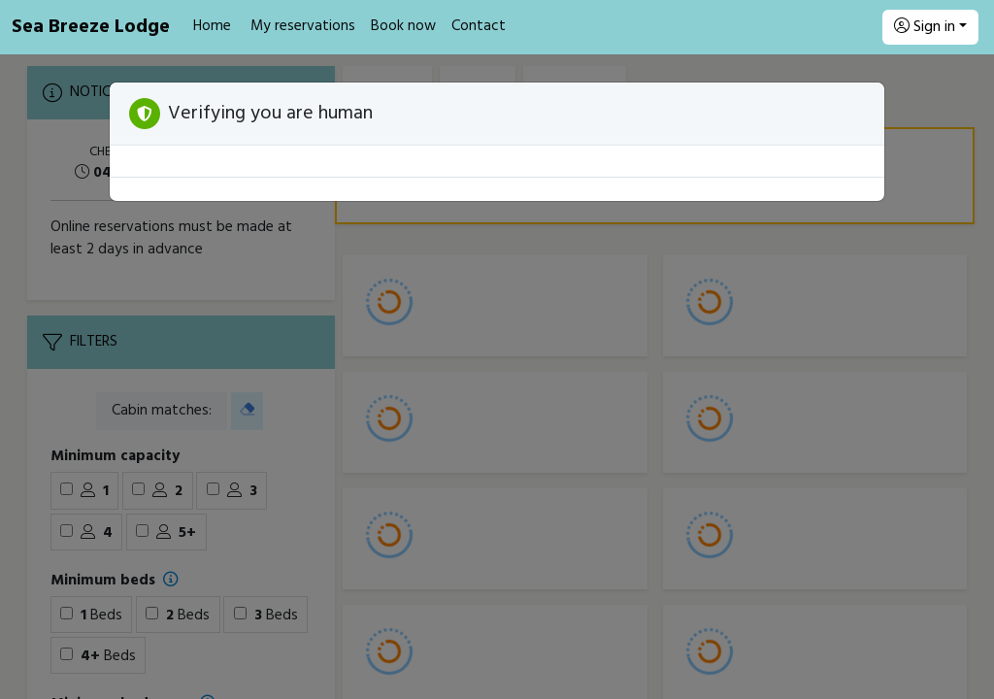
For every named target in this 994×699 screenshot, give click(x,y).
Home (212, 26)
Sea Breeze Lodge (91, 27)
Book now (403, 26)
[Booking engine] (497, 376)
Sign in (924, 27)
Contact (478, 26)
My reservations (302, 26)
